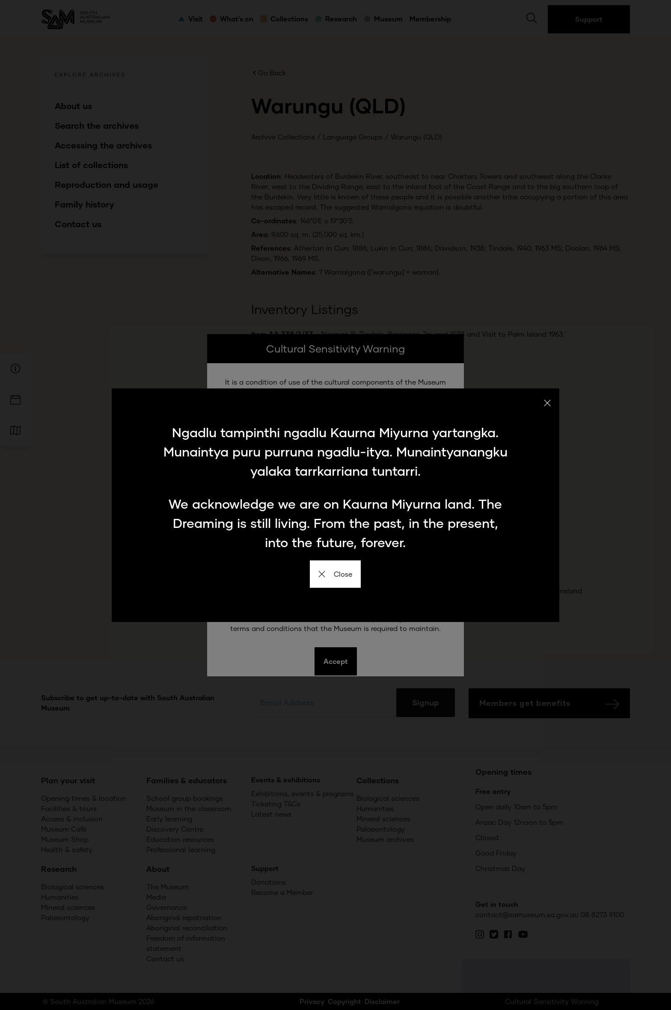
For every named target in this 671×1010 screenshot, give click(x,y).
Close (335, 574)
